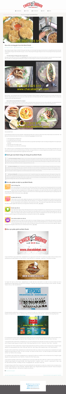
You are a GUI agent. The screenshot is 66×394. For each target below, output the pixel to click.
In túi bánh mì (35, 10)
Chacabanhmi (18, 10)
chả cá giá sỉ (32, 136)
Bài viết (43, 10)
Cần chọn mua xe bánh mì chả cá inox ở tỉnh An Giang (15, 375)
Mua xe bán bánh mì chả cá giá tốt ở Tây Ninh (52, 375)
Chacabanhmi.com (19, 47)
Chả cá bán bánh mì (29, 47)
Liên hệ (49, 10)
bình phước (8, 370)
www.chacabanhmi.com (34, 388)
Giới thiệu (26, 10)
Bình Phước (24, 57)
